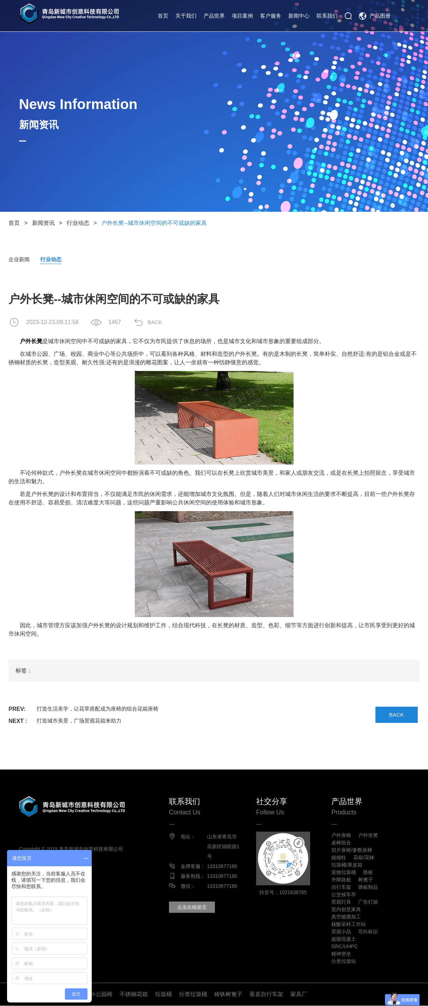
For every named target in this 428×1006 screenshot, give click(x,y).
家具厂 (298, 995)
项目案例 (242, 16)
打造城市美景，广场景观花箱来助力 (82, 721)
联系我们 (327, 16)
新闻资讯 (43, 223)
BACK (158, 322)
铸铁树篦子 (228, 995)
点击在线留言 (193, 907)
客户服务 (270, 16)
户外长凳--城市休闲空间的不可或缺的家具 (154, 223)
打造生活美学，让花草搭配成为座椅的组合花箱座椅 (102, 709)
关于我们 (186, 16)
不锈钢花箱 (134, 995)
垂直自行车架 (266, 995)
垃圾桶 (163, 995)
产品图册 (380, 16)
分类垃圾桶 (193, 995)
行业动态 (78, 223)
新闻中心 (298, 16)
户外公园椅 (98, 995)
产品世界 (214, 16)
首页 (163, 16)
